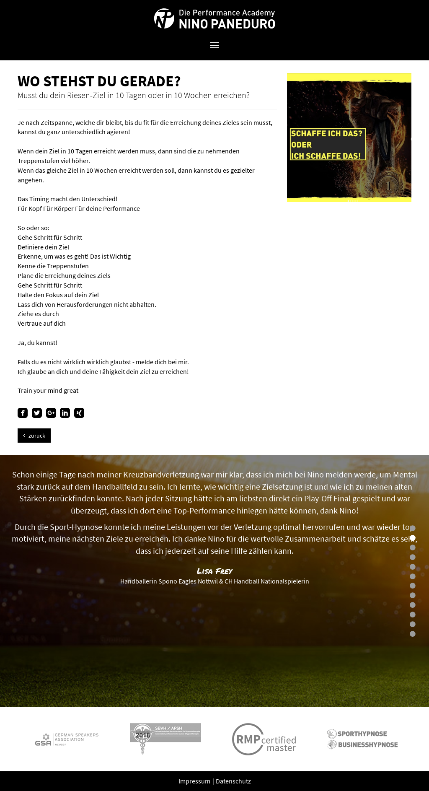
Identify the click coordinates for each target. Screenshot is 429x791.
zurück (34, 435)
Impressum (195, 781)
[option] (214, 581)
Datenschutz (233, 781)
